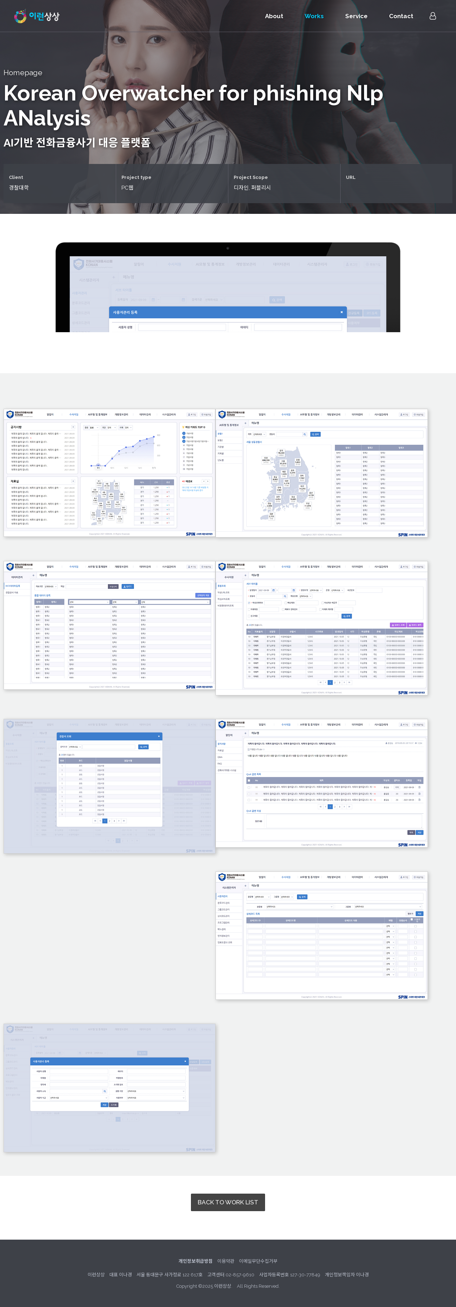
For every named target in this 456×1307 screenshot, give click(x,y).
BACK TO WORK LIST (228, 1202)
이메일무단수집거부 (258, 1261)
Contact (401, 16)
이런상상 (36, 16)
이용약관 (225, 1261)
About (274, 16)
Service (356, 16)
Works (314, 16)
